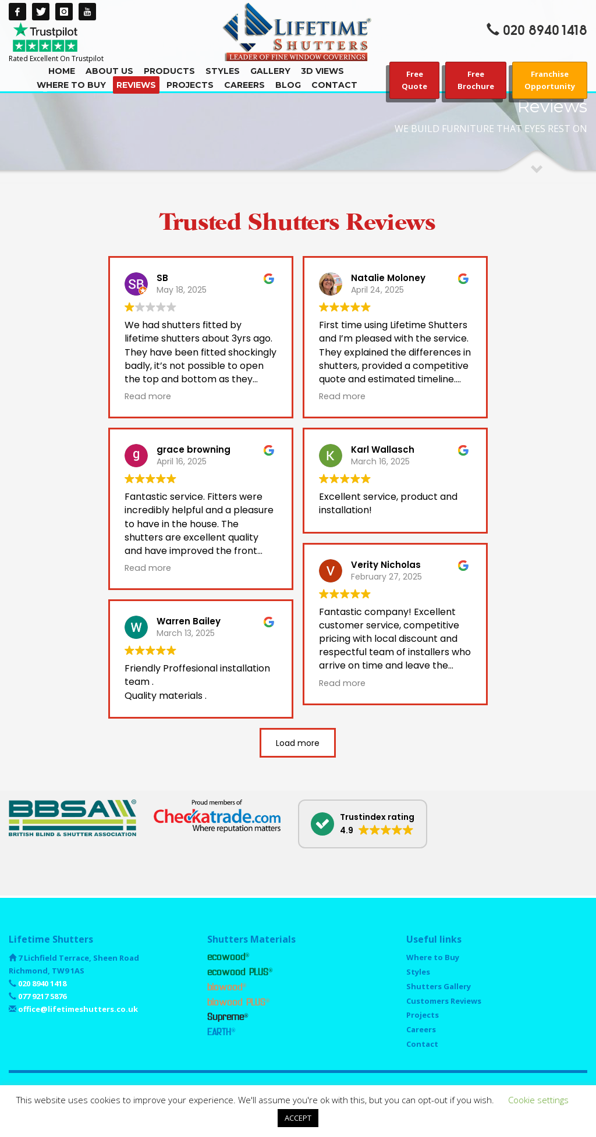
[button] (362, 824)
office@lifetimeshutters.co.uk (77, 1009)
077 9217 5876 (41, 996)
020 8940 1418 (545, 30)
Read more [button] (148, 396)
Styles (418, 972)
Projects (422, 1015)
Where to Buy (432, 957)
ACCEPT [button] (298, 1118)
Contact (422, 1044)
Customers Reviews (443, 1001)
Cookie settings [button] (538, 1100)
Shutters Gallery (438, 986)
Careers (421, 1029)
